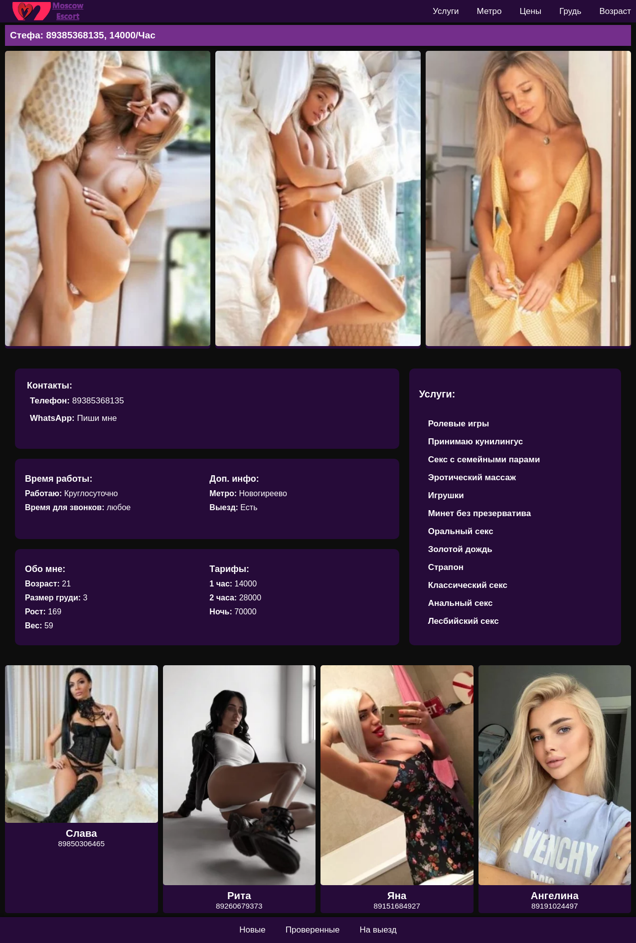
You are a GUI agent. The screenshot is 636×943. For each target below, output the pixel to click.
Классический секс (467, 585)
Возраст (615, 11)
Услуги (446, 11)
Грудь (570, 11)
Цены (531, 11)
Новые (252, 930)
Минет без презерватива (479, 513)
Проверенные (313, 930)
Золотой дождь (460, 549)
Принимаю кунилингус (475, 441)
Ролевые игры (458, 423)
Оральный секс (460, 531)
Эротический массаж (472, 477)
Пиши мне (97, 418)
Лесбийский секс (463, 621)
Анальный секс (460, 603)
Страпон (446, 567)
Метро (489, 11)
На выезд (378, 930)
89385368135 (98, 400)
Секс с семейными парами (484, 459)
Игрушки (446, 495)
